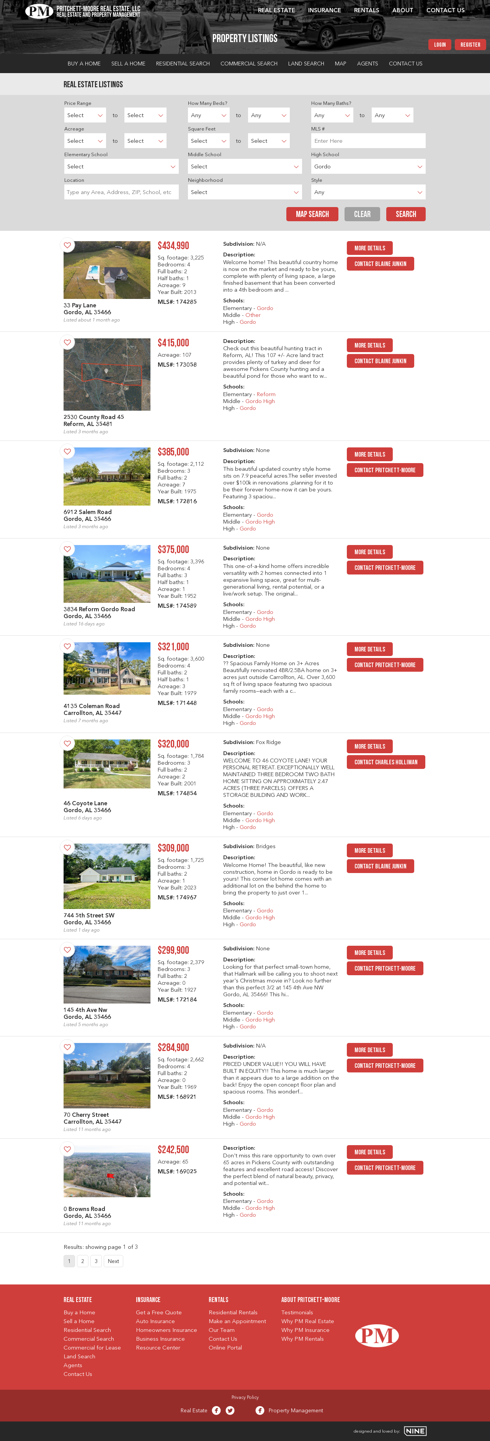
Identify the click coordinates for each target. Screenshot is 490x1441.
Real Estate (276, 11)
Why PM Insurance (305, 1330)
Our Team (222, 1330)
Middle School (204, 154)
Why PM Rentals (302, 1339)
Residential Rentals (233, 1313)
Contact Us (445, 11)
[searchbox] (121, 192)
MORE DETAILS (369, 248)
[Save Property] (67, 245)
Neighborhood (205, 180)
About (402, 11)
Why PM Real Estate (307, 1322)
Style (316, 180)
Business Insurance (160, 1339)
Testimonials (297, 1313)
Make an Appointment (237, 1322)
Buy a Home (84, 64)
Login (440, 45)
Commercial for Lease (92, 1348)
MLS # (318, 129)
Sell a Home (128, 64)
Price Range (77, 103)
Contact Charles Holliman (386, 762)
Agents (367, 64)
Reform (266, 395)
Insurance (324, 11)
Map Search (312, 215)
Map (340, 64)
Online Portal (225, 1348)
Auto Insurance (155, 1322)
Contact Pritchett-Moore (385, 470)
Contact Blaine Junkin (380, 264)
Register (470, 45)
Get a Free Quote (159, 1313)
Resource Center (158, 1348)
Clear (362, 215)
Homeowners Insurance (166, 1330)
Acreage (74, 129)
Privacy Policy (245, 1397)
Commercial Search (249, 64)
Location (74, 180)
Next (113, 1261)
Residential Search (183, 64)
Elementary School (86, 154)
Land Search (306, 64)
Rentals (366, 11)
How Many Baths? (331, 103)
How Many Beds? (207, 103)
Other (253, 315)
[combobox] (121, 191)
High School (325, 154)
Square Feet (202, 129)
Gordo (265, 309)
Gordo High (260, 402)
